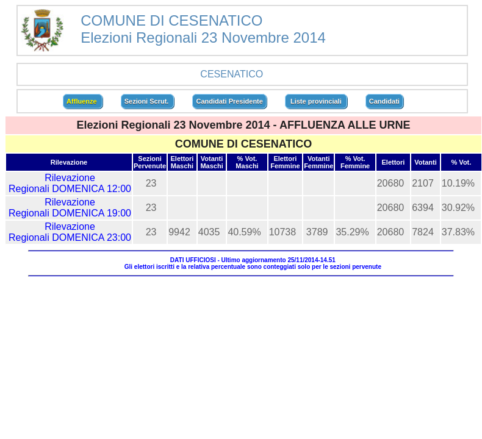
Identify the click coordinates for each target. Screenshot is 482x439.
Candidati (384, 101)
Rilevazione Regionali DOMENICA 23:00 (70, 232)
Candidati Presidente (229, 101)
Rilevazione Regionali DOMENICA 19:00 (70, 207)
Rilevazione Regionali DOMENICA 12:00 (70, 183)
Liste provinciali (316, 101)
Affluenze (83, 101)
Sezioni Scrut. (147, 101)
